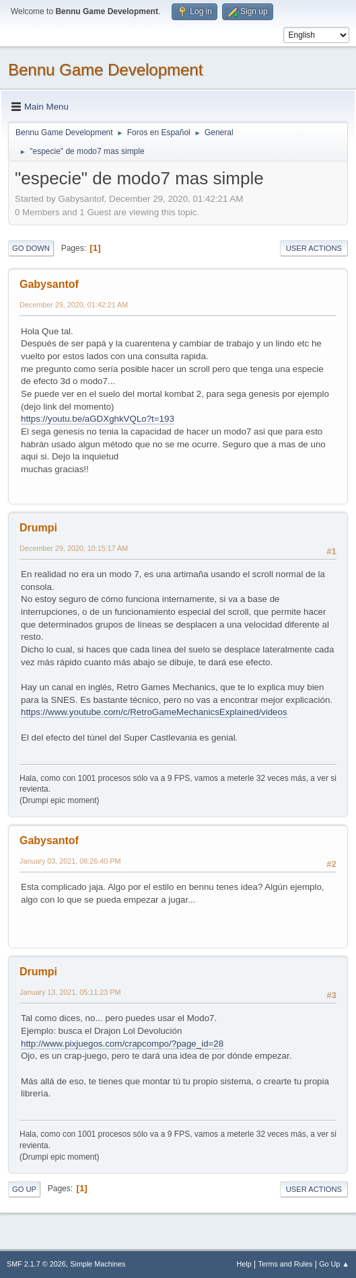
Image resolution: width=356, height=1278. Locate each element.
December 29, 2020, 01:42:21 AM (74, 305)
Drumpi (38, 527)
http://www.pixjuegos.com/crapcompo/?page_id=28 (122, 1044)
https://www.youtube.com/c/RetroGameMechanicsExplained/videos (154, 712)
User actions (314, 248)
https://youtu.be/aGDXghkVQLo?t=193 (97, 419)
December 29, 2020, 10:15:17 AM (74, 548)
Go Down (31, 248)
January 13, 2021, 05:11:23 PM (70, 992)
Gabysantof (49, 284)
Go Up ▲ (334, 1264)
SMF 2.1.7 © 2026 (36, 1264)
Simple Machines (97, 1264)
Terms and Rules (285, 1264)
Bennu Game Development (105, 70)
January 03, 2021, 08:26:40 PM (70, 861)
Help (244, 1264)
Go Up (24, 1189)
